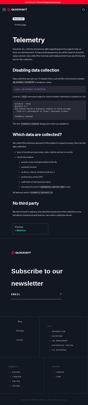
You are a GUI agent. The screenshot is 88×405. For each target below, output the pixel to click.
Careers (60, 372)
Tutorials (20, 330)
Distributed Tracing (62, 345)
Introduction (58, 331)
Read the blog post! (52, 2)
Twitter (16, 381)
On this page (20, 24)
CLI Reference (59, 350)
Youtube (16, 386)
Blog (20, 321)
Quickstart (57, 336)
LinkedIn (16, 377)
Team (58, 377)
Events (20, 340)
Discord (16, 372)
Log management (60, 341)
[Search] (83, 9)
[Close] (86, 2)
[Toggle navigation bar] (4, 10)
